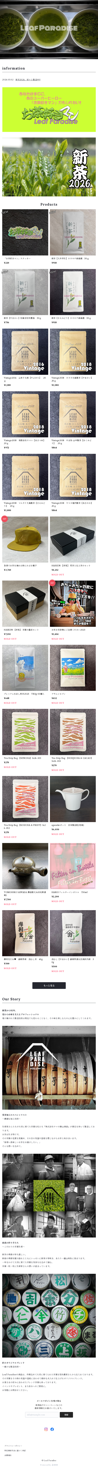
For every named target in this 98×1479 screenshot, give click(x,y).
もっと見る (49, 985)
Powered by (49, 1465)
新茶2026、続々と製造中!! (28, 79)
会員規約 (8, 1455)
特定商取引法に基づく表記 (15, 1451)
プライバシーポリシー (13, 1446)
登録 (66, 1415)
